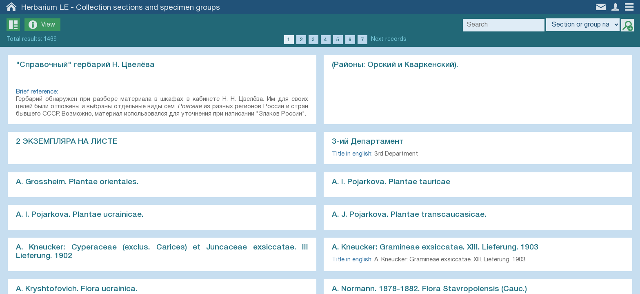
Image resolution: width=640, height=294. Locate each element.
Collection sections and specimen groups (148, 7)
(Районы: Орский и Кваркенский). (395, 65)
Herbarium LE (45, 7)
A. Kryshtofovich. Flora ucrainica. (77, 290)
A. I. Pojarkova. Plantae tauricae (391, 182)
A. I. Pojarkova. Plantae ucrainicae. (80, 215)
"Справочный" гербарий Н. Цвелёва (85, 65)
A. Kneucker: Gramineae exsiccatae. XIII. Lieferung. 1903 (435, 248)
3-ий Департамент (368, 142)
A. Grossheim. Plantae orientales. (77, 182)
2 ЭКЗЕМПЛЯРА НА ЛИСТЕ (67, 142)
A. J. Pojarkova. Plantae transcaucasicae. (409, 215)
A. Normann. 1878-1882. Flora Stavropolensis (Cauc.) (429, 290)
